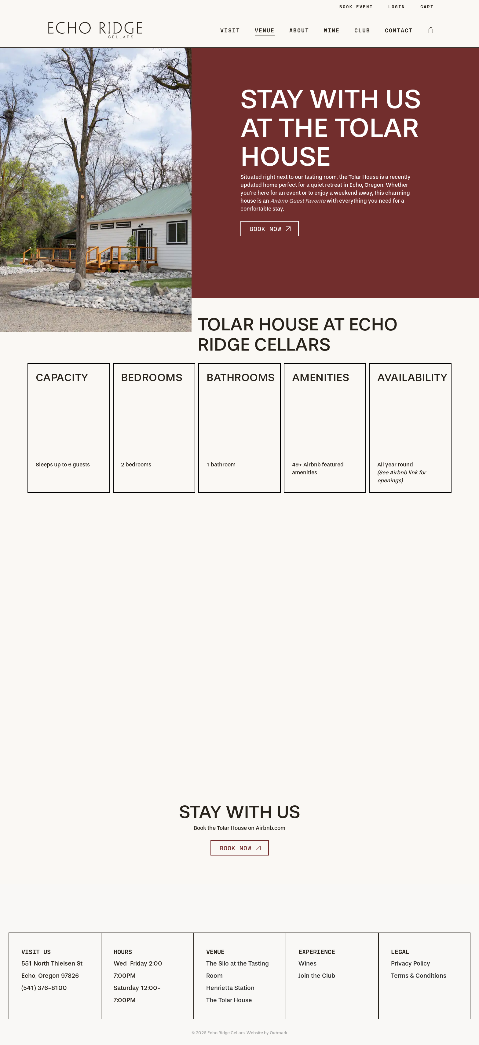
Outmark (278, 1033)
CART (427, 6)
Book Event (356, 6)
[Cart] (430, 30)
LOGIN (396, 6)
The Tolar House (229, 1000)
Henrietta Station (230, 988)
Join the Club (316, 975)
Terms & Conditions (418, 975)
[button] (269, 228)
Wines (307, 963)
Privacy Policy (410, 963)
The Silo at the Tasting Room (237, 969)
